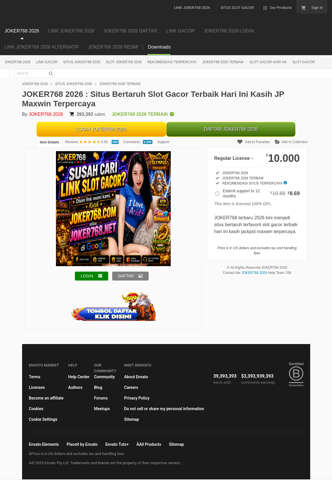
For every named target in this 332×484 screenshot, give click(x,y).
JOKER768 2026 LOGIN (229, 30)
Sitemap (131, 419)
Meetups (102, 408)
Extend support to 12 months (261, 193)
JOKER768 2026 (22, 30)
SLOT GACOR (303, 62)
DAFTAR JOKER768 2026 (231, 129)
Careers (131, 387)
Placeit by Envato (82, 444)
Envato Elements (44, 444)
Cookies (36, 408)
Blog (98, 387)
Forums (101, 398)
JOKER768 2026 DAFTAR (130, 30)
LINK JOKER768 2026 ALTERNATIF (42, 47)
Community (104, 376)
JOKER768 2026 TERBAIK (223, 62)
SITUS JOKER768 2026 (81, 62)
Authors (75, 387)
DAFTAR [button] (126, 276)
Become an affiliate (46, 398)
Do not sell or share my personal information (164, 408)
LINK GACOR (180, 30)
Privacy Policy (137, 398)
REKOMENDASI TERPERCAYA (171, 62)
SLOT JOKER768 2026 (124, 62)
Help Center (78, 376)
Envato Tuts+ (117, 444)
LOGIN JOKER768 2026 (101, 129)
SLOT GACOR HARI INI (267, 62)
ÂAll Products (149, 444)
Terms (34, 376)
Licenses (37, 387)
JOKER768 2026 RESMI (113, 47)
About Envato (136, 376)
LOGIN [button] (87, 276)
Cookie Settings (43, 419)
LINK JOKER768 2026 (71, 30)
